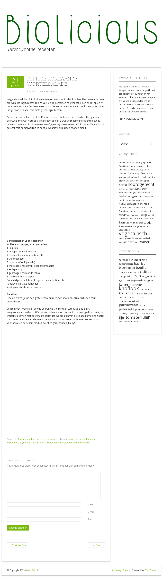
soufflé (122, 218)
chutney (139, 169)
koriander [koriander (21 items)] (127, 293)
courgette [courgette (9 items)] (124, 276)
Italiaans (135, 189)
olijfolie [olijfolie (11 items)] (136, 301)
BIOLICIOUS (32, 570)
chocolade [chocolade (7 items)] (137, 272)
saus (129, 215)
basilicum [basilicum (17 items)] (141, 263)
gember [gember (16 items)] (124, 280)
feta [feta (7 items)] (143, 276)
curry (146, 169)
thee (141, 222)
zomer (53, 439)
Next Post (97, 545)
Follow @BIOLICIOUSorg (131, 118)
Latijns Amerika (144, 192)
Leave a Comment (48, 91)
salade (32, 439)
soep (144, 215)
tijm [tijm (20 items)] (122, 317)
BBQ (139, 162)
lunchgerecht (133, 196)
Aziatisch (132, 162)
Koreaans (22, 439)
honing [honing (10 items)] (145, 280)
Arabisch (123, 162)
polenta (143, 211)
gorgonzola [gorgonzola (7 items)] (136, 280)
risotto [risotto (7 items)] (150, 310)
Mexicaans (138, 200)
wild (145, 238)
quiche (151, 211)
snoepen (136, 215)
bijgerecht (147, 162)
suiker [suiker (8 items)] (152, 313)
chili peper (80, 439)
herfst (123, 185)
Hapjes (145, 180)
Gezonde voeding (146, 177)
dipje (137, 173)
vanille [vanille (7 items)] (122, 321)
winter (129, 242)
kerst (144, 189)
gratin (122, 180)
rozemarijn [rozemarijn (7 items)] (134, 313)
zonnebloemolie (81, 442)
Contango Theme (121, 570)
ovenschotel (139, 207)
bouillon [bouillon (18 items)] (142, 267)
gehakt (134, 177)
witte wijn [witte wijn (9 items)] (133, 321)
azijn (71, 439)
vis (149, 234)
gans (121, 177)
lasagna (132, 192)
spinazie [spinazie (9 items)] (144, 313)
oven (130, 207)
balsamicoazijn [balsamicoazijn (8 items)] (126, 263)
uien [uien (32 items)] (146, 317)
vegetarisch (43, 439)
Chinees (131, 169)
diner (132, 173)
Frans (149, 173)
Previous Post (17, 545)
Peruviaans (124, 211)
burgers (140, 166)
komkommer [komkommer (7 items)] (145, 289)
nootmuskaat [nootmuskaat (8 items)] (125, 301)
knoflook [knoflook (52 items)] (129, 288)
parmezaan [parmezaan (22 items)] (128, 304)
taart (123, 222)
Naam (91, 504)
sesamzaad (37, 442)
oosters (122, 207)
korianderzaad (14, 442)
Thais (136, 222)
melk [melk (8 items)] (121, 297)
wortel (68, 442)
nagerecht (125, 203)
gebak (127, 177)
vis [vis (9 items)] (126, 321)
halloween (137, 180)
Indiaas (124, 189)
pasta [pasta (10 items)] (142, 305)
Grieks (128, 180)
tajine (129, 222)
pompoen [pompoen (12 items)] (141, 309)
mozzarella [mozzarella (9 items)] (129, 297)
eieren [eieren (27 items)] (135, 275)
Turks (121, 226)
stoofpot (137, 218)
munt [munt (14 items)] (139, 297)
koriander (91, 439)
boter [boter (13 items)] (131, 268)
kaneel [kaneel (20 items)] (124, 284)
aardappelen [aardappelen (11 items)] (126, 259)
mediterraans (125, 200)
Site (90, 519)
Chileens (123, 169)
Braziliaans (124, 166)
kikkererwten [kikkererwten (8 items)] (136, 284)
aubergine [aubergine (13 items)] (140, 260)
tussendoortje (132, 226)
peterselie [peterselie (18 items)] (126, 309)
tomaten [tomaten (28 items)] (134, 317)
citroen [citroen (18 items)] (147, 271)
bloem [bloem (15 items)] (123, 268)
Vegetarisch (58, 442)
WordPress (150, 570)
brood (133, 166)
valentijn (144, 226)
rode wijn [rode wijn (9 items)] (123, 313)
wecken (138, 238)
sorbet (151, 215)
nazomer (137, 203)
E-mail (91, 511)
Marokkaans (147, 196)
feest (143, 173)
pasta (149, 207)
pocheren (134, 211)
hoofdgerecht (141, 184)
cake (147, 166)
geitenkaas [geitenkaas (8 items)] (151, 276)
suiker (48, 442)
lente (122, 196)
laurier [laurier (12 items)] (140, 293)
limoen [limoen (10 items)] (148, 293)
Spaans (129, 218)
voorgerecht (127, 238)
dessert (124, 173)
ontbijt (145, 203)
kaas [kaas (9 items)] (151, 280)
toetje (147, 222)
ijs (120, 189)
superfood (147, 218)
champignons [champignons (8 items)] (125, 272)
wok (136, 242)
